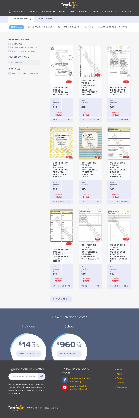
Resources (19, 12)
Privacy (120, 382)
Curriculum (48, 12)
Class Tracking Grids (39, 27)
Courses (33, 12)
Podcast (84, 12)
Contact (120, 378)
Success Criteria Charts (112, 27)
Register (126, 12)
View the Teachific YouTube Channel (79, 387)
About (62, 12)
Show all (16, 27)
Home (120, 369)
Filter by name (18, 57)
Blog (72, 12)
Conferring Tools (68, 27)
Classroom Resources (24, 47)
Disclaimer (122, 387)
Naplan (89, 27)
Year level (46, 18)
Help (95, 12)
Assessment (20, 18)
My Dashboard (109, 12)
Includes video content (25, 73)
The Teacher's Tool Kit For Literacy (76, 380)
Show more (60, 299)
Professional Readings (24, 51)
